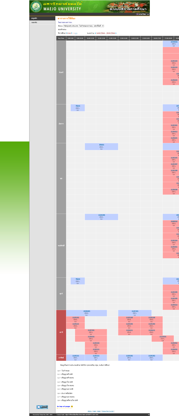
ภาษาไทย (141, 14)
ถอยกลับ (34, 22)
